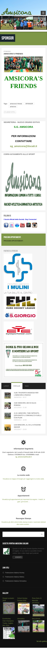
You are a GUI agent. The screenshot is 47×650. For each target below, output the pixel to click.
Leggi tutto (11, 112)
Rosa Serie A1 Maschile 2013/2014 (37, 600)
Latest (6, 386)
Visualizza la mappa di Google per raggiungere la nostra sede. (23, 477)
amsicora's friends (16, 104)
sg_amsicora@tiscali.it (23, 146)
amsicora (13, 107)
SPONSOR (29, 104)
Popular (16, 386)
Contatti (18, 557)
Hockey (14, 573)
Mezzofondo (36, 619)
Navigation (43, 13)
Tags (27, 386)
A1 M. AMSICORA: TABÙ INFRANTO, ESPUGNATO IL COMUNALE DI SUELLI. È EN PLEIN (28, 415)
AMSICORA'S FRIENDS (13, 54)
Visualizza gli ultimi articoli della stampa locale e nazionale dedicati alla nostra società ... (23, 521)
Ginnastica (20, 619)
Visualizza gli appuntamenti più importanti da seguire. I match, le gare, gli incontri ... (23, 499)
